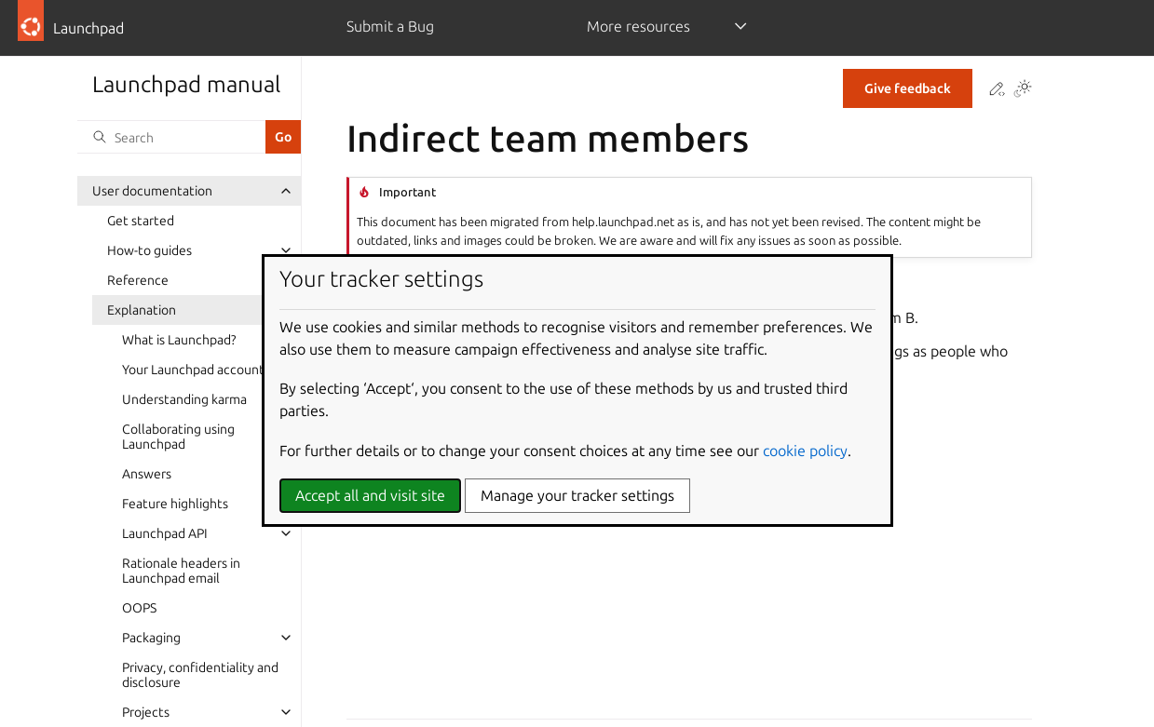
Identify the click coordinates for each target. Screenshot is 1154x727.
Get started (140, 220)
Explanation (141, 310)
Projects (146, 712)
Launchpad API (165, 533)
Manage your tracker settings (577, 495)
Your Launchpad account (193, 369)
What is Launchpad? (179, 339)
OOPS (139, 607)
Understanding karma (184, 399)
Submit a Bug (390, 26)
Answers (146, 473)
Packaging (151, 637)
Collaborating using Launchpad (178, 436)
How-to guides (149, 250)
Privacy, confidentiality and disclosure (200, 675)
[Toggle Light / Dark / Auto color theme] (1022, 90)
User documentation (152, 190)
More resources (638, 26)
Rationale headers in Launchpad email (181, 571)
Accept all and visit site (370, 495)
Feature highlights (175, 503)
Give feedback (907, 88)
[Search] (171, 137)
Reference (138, 280)
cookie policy (805, 450)
